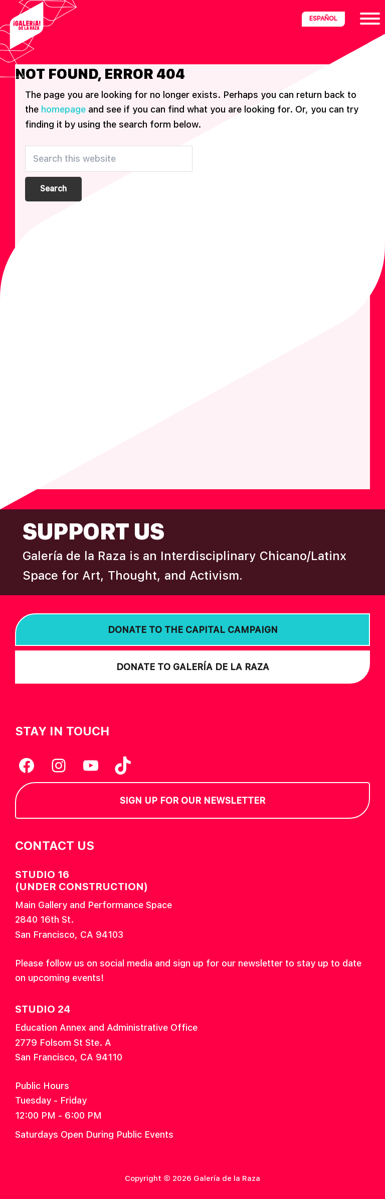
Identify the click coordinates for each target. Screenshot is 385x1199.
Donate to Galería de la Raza (192, 667)
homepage (63, 109)
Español (323, 18)
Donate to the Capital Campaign (193, 629)
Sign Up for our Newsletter (192, 800)
